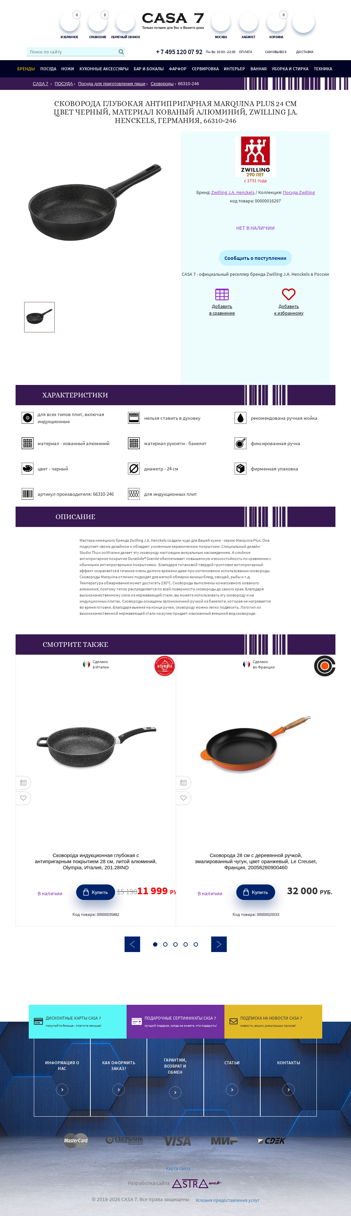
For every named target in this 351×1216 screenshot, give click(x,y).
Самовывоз (275, 51)
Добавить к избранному (289, 305)
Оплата (245, 51)
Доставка (304, 51)
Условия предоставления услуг (228, 1200)
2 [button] (165, 944)
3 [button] (175, 944)
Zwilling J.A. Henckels (233, 192)
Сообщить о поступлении (255, 257)
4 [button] (185, 944)
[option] (39, 317)
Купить (100, 892)
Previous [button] (132, 944)
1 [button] (155, 944)
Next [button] (219, 944)
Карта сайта (178, 1168)
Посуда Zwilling (299, 192)
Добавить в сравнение (222, 305)
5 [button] (196, 944)
